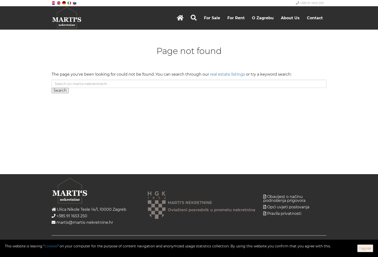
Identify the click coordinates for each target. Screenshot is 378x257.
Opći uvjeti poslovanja (288, 207)
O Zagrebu (263, 18)
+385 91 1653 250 (310, 3)
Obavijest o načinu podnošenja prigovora (284, 198)
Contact (315, 18)
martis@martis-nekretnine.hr (82, 222)
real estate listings (227, 74)
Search (60, 90)
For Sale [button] (212, 18)
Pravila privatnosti (284, 213)
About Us (290, 18)
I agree (365, 248)
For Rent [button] (236, 18)
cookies (51, 246)
